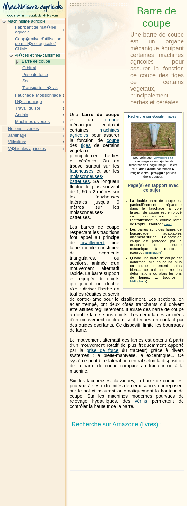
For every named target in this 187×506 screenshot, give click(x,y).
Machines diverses (32, 121)
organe (112, 119)
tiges (86, 145)
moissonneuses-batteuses (86, 179)
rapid (168, 224)
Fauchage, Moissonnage (38, 95)
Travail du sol (27, 108)
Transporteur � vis (40, 87)
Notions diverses (23, 128)
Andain (21, 114)
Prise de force (35, 74)
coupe (113, 140)
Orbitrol (29, 67)
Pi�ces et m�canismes (37, 55)
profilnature (153, 252)
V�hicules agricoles (27, 148)
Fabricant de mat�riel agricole (35, 30)
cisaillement (92, 242)
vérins (141, 401)
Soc (25, 80)
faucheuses (82, 171)
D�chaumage (28, 101)
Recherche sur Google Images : (153, 116)
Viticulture (17, 141)
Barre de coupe (36, 61)
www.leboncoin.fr (163, 157)
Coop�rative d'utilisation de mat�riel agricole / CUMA (38, 43)
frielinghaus (138, 281)
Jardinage (17, 135)
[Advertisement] (99, 20)
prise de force (102, 350)
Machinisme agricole (26, 21)
